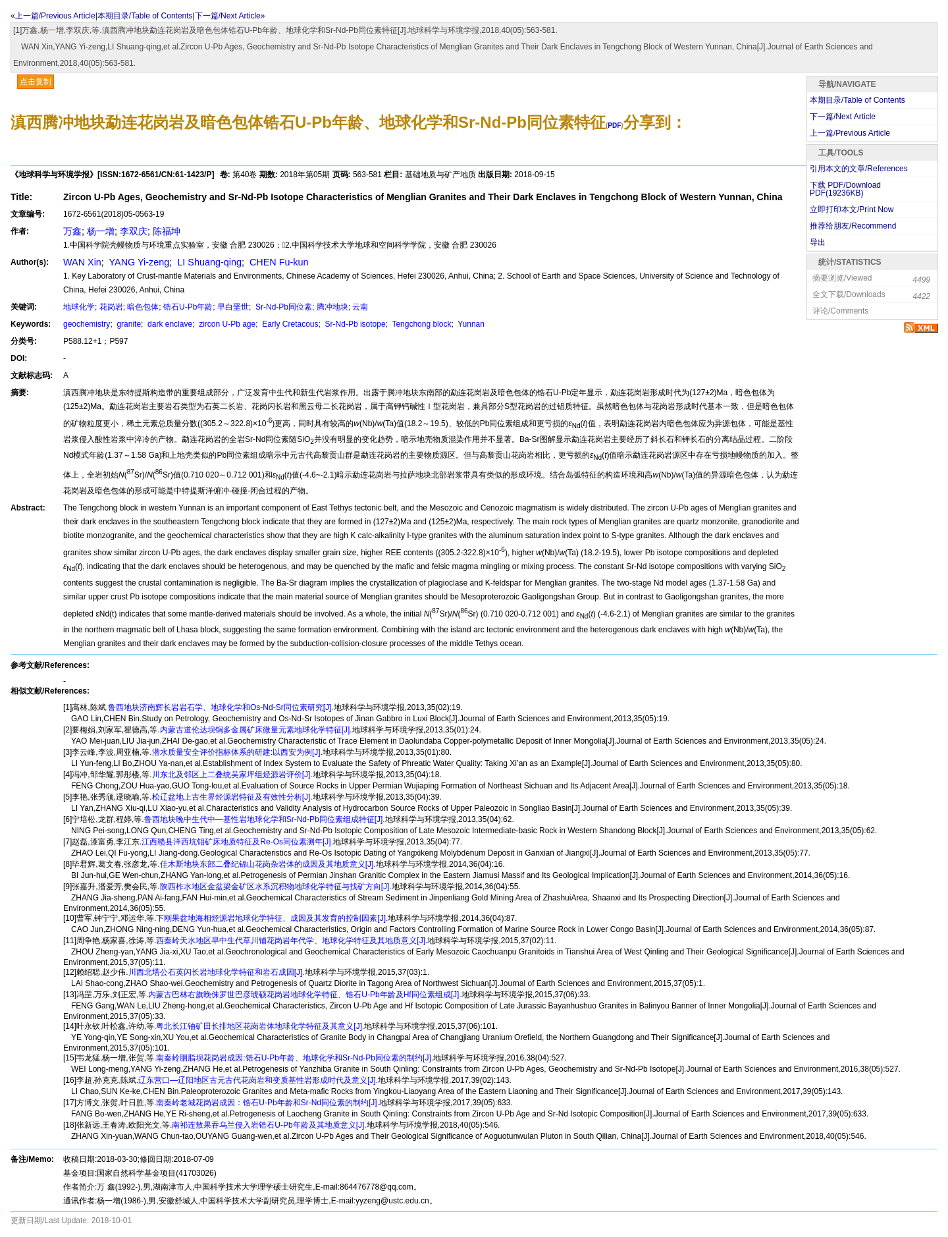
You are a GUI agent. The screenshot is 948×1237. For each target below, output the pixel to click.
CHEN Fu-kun (278, 262)
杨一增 (101, 231)
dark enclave (168, 324)
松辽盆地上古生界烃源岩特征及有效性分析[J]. (232, 797)
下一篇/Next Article (843, 116)
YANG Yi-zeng (138, 262)
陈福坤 (166, 231)
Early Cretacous (289, 324)
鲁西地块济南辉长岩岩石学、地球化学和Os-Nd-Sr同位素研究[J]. (221, 707)
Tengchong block (420, 324)
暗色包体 (143, 307)
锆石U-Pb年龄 (188, 307)
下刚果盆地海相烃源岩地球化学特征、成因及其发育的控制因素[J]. (272, 918)
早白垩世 (233, 307)
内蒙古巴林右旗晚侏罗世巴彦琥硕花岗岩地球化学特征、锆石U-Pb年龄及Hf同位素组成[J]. (304, 994)
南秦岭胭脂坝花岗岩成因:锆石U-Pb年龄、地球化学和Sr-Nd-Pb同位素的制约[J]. (294, 1057)
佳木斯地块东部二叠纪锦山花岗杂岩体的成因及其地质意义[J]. (268, 864)
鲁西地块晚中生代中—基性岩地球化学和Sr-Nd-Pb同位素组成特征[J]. (264, 819)
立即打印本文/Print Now (851, 209)
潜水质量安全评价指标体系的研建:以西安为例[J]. (237, 752)
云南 (360, 307)
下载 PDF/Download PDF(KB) (845, 189)
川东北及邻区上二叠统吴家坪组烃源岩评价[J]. (232, 774)
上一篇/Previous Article (850, 133)
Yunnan (470, 324)
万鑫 (72, 231)
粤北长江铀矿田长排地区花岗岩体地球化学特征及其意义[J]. (260, 1026)
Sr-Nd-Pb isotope (354, 324)
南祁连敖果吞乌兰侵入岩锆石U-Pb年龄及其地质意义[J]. (269, 1125)
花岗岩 (111, 307)
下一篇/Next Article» (230, 15)
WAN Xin (82, 262)
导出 (818, 242)
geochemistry (86, 324)
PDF (614, 125)
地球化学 (79, 307)
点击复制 (35, 81)
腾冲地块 (332, 307)
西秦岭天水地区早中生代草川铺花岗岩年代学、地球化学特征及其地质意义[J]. (291, 940)
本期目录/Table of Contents (145, 15)
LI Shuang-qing (208, 262)
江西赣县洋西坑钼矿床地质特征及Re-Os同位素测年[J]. (237, 841)
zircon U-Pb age (226, 324)
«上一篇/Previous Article (53, 15)
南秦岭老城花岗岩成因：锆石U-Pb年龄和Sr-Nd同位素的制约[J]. (267, 1102)
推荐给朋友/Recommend (853, 226)
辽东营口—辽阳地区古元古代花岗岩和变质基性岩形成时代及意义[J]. (258, 1080)
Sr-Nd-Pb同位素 (282, 307)
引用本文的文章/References (859, 168)
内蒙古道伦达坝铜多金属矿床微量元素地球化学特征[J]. (256, 729)
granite (128, 324)
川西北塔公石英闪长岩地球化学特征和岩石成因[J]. (216, 972)
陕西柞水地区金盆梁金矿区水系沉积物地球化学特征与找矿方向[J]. (276, 886)
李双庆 (133, 231)
